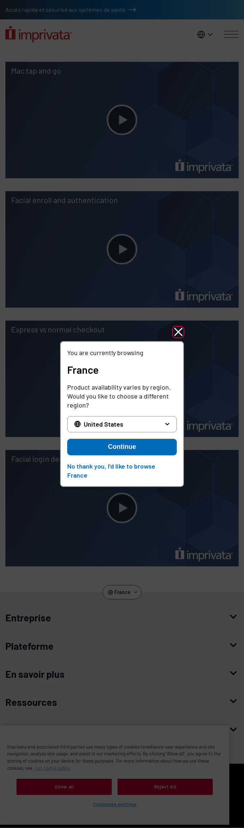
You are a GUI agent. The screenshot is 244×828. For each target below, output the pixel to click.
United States (103, 424)
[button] (178, 332)
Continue (122, 446)
